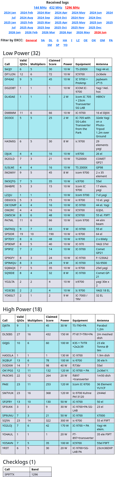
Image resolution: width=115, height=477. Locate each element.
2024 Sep (43, 17)
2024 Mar (43, 12)
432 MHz (55, 7)
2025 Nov (77, 27)
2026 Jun (100, 32)
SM (49, 45)
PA (111, 40)
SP (57, 45)
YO (65, 45)
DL (51, 40)
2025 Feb (26, 22)
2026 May (83, 32)
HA (65, 40)
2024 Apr (61, 12)
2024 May (78, 12)
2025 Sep (43, 27)
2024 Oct (60, 17)
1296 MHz (72, 7)
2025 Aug (26, 27)
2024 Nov (77, 17)
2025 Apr (61, 22)
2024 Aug (26, 17)
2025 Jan (10, 22)
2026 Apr (65, 32)
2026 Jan (15, 32)
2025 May (78, 22)
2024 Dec (95, 17)
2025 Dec (95, 27)
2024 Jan (10, 12)
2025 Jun (96, 22)
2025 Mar (43, 22)
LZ (78, 40)
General (31, 40)
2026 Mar (48, 32)
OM (102, 40)
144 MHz (40, 7)
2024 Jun (96, 12)
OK (94, 40)
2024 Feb (26, 12)
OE (86, 40)
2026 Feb (31, 32)
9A (43, 40)
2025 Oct (60, 27)
